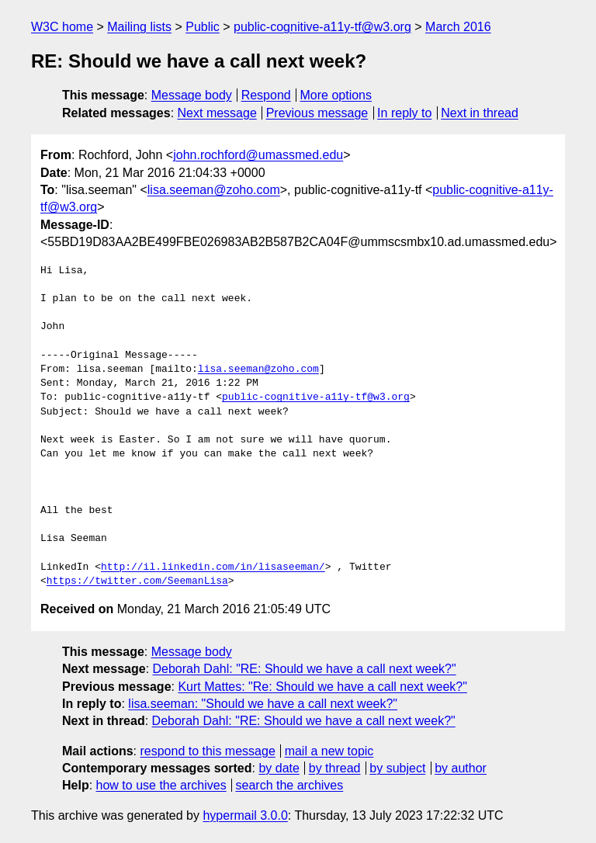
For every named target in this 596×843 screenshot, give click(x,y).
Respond (266, 95)
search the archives (290, 785)
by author (461, 768)
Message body (191, 95)
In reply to (404, 113)
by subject (397, 768)
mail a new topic (329, 751)
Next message (217, 113)
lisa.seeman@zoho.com (213, 189)
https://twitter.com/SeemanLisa (137, 581)
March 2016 (458, 26)
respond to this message (207, 751)
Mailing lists (139, 26)
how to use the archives (161, 785)
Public (202, 26)
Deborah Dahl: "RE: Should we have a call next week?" (304, 668)
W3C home (62, 26)
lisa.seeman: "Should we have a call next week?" (262, 703)
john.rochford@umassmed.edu (258, 154)
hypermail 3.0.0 (245, 815)
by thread (335, 768)
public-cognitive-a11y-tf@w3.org (322, 26)
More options (336, 95)
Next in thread (479, 113)
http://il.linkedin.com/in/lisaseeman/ (213, 567)
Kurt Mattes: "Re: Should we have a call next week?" (322, 686)
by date (278, 768)
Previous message (317, 113)
